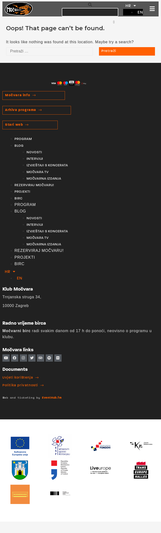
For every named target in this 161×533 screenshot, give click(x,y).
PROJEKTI (22, 192)
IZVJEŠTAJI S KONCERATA (47, 165)
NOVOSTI (34, 152)
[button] (90, 4)
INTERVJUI (35, 159)
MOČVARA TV (38, 172)
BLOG (19, 146)
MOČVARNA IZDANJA (44, 179)
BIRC (18, 198)
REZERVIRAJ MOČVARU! (34, 185)
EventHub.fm (52, 397)
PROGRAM (23, 139)
